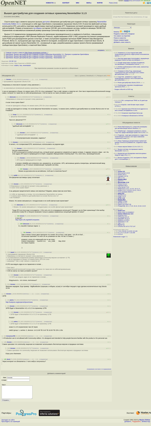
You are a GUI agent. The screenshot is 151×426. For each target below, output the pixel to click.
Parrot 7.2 (121, 225)
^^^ (33, 97)
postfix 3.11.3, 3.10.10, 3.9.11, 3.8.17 (129, 190)
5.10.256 (132, 232)
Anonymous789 (10, 336)
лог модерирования (106, 369)
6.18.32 (124, 231)
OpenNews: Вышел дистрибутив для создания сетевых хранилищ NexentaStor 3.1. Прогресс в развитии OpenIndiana (47, 54)
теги (115, 3)
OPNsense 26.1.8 (123, 217)
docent (22, 216)
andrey (16, 321)
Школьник (13, 97)
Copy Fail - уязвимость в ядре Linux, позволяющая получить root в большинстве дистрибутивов (129, 78)
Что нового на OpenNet (122, 36)
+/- (95, 75)
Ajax (76, 75)
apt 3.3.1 (120, 181)
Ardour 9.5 (121, 171)
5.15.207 (126, 232)
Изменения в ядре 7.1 (120, 236)
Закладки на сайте (8, 422)
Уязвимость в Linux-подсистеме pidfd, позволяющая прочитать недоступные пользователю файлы (132, 54)
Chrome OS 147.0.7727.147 (126, 226)
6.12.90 (129, 231)
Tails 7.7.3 (121, 223)
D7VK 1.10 (121, 198)
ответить (25, 79)
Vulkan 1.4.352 (122, 201)
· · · (34, 79)
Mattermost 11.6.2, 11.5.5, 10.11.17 (129, 188)
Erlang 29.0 (121, 199)
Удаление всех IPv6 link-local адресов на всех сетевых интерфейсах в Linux (131, 109)
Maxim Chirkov (144, 422)
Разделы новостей (120, 34)
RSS (108, 75)
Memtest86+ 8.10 (123, 182)
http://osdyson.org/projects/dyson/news (19, 302)
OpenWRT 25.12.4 (124, 218)
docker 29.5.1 (122, 174)
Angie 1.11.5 (122, 196)
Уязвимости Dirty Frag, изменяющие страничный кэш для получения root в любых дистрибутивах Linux (129, 72)
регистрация (136, 0)
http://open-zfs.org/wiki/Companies (27, 220)
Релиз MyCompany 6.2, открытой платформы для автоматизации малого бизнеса (131, 127)
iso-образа (37, 28)
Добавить (127, 424)
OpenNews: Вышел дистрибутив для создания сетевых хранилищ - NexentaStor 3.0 (35, 58)
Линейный (89, 75)
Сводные (131, 34)
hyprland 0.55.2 (123, 185)
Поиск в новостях (120, 38)
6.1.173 (120, 232)
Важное (131, 48)
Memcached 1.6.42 (124, 173)
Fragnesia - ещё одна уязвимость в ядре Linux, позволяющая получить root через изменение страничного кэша (131, 136)
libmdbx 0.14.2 (122, 203)
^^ (30, 97)
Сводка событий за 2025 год (123, 89)
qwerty (12, 300)
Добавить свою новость (122, 42)
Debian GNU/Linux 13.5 (125, 214)
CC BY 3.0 (12, 61)
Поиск (111, 3)
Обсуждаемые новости (131, 122)
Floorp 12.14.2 (122, 184)
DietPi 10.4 (121, 210)
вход (131, 0)
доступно (46, 22)
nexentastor (27, 65)
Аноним (8, 79)
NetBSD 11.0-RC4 (123, 220)
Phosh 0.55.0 (122, 179)
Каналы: (117, 32)
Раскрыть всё (101, 75)
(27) (13, 75)
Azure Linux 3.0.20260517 (126, 212)
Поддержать (136, 424)
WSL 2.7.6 (121, 178)
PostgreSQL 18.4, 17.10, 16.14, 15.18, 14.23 (132, 206)
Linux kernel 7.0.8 (123, 187)
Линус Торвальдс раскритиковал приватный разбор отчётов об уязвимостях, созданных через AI (131, 142)
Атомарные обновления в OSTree (132, 115)
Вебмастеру (146, 424)
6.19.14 (120, 234)
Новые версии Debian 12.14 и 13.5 (129, 146)
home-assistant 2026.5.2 (125, 192)
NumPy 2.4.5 (122, 195)
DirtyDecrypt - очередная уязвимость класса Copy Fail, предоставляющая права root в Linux (130, 131)
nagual (12, 252)
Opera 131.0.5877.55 (124, 204)
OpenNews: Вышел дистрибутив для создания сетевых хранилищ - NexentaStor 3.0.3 (36, 56)
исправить (101, 50)
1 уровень (82, 75)
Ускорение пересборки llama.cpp (131, 113)
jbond (8, 359)
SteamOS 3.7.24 (123, 221)
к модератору (43, 79)
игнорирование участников (93, 369)
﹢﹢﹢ (30, 79)
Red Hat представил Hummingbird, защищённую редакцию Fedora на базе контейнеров (132, 59)
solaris (16, 65)
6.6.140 (135, 231)
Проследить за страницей (10, 424)
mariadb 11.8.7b (123, 176)
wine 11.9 (121, 193)
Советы (131, 96)
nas (21, 65)
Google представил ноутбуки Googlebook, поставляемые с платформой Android (130, 63)
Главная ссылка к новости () (27, 52)
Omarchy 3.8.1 (122, 215)
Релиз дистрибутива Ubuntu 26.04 (129, 82)
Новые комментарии (121, 40)
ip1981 (15, 175)
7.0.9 (119, 231)
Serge (14, 114)
